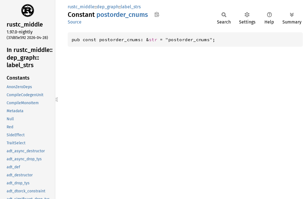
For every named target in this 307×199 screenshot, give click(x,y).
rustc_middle (81, 6)
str (153, 39)
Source (75, 22)
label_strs (131, 6)
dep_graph (108, 6)
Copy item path (156, 14)
